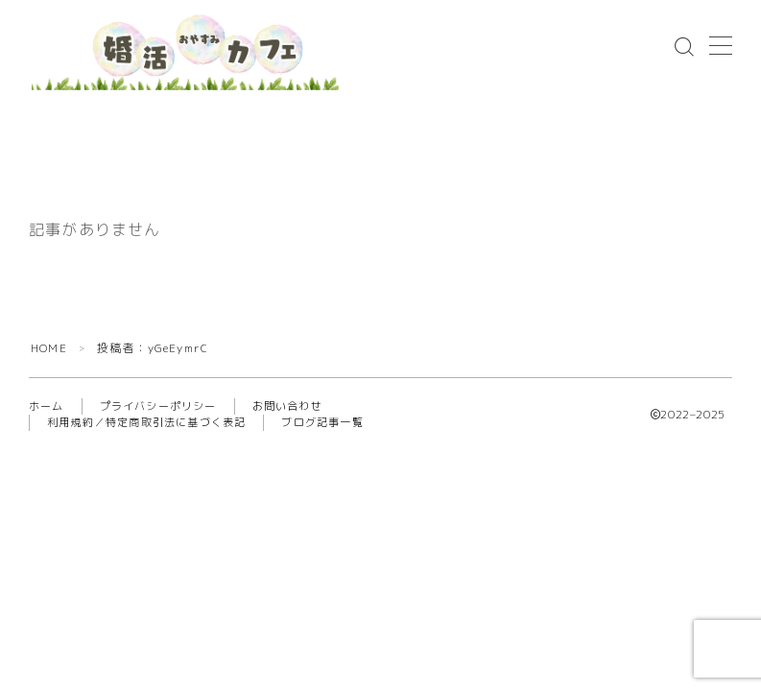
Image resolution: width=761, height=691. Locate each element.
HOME (49, 348)
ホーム (46, 406)
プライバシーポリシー (158, 406)
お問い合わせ (287, 406)
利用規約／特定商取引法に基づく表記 (146, 422)
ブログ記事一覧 (322, 422)
